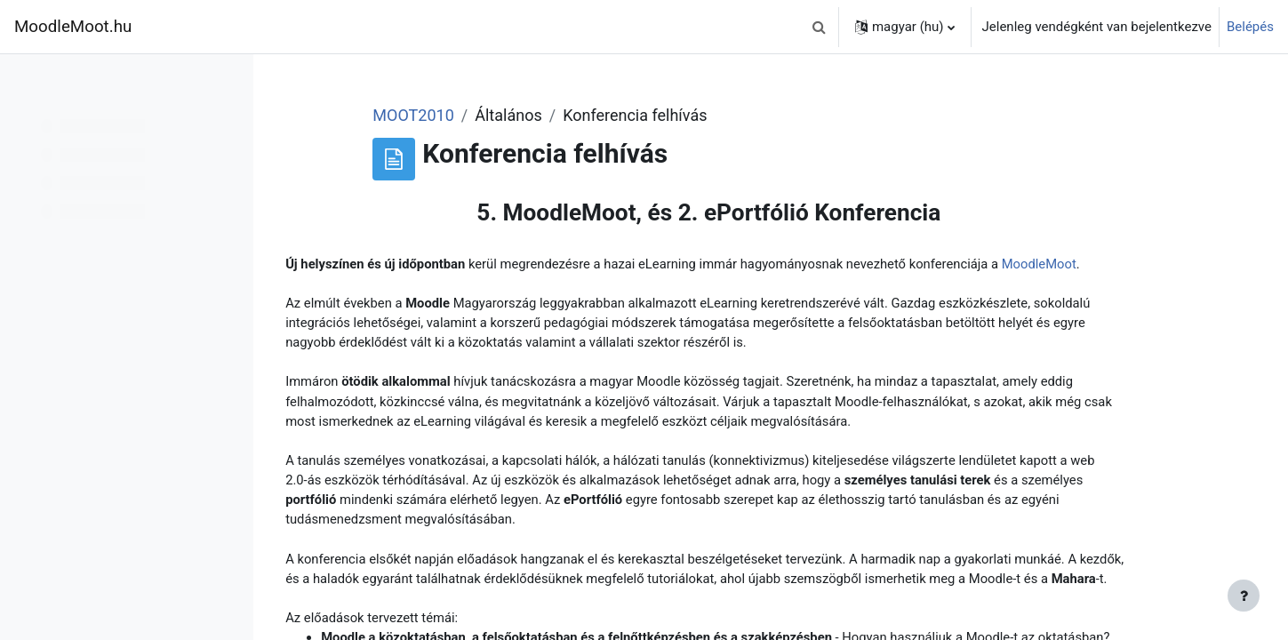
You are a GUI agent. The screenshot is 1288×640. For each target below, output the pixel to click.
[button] (819, 26)
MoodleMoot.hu (73, 26)
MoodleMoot (423, 284)
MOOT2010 (502, 115)
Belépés (1250, 27)
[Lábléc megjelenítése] (1244, 596)
